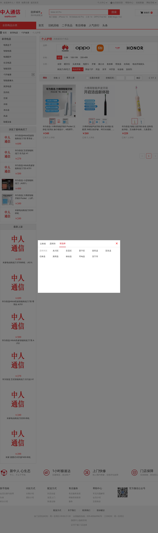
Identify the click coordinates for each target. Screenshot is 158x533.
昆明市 (53, 244)
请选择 (63, 243)
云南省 (43, 244)
